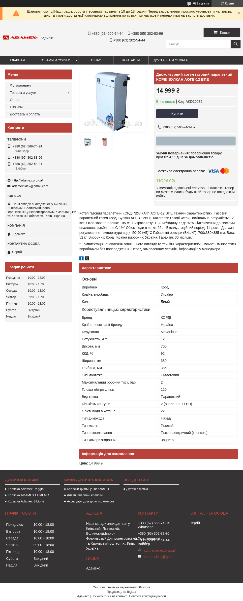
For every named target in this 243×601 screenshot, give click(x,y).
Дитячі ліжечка (137, 489)
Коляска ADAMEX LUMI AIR (28, 495)
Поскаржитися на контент (109, 596)
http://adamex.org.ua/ (27, 180)
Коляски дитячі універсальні (88, 489)
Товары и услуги (55, 60)
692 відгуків (201, 3)
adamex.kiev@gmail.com (30, 186)
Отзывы (16, 107)
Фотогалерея (20, 85)
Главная (17, 60)
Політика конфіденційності (147, 596)
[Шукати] (236, 44)
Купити (177, 113)
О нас (96, 60)
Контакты (131, 60)
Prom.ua (144, 587)
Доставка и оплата (171, 60)
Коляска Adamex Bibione (26, 501)
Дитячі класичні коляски (85, 495)
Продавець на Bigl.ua (121, 592)
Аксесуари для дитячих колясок (90, 501)
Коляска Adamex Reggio (26, 489)
